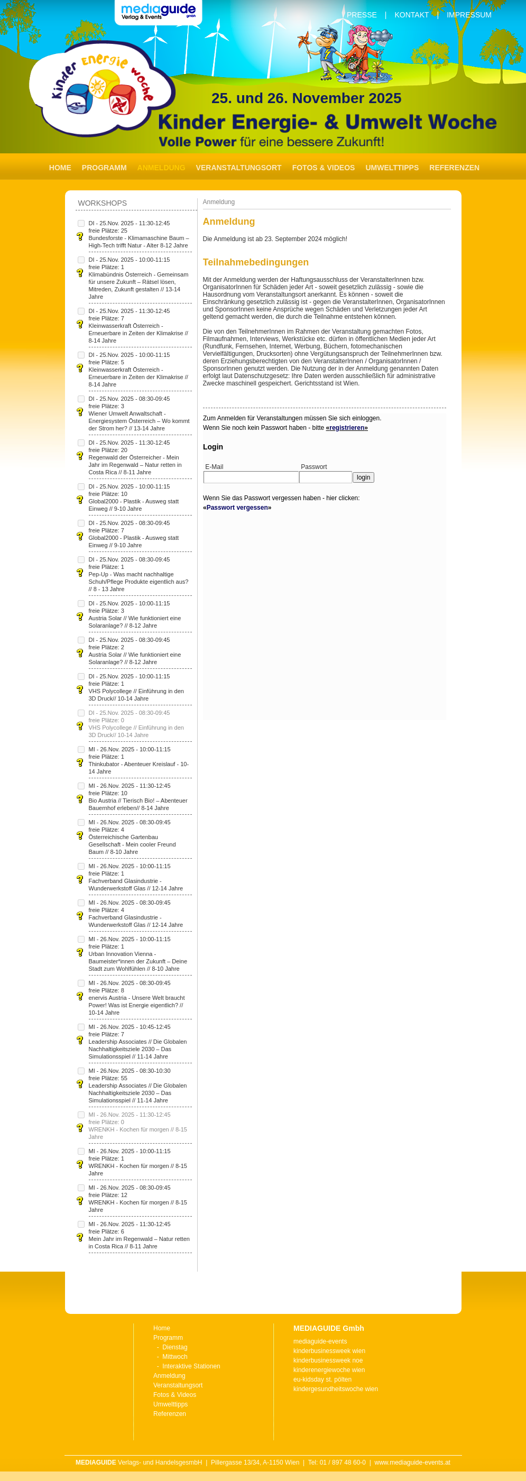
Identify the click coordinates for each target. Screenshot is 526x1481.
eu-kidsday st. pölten (322, 1379)
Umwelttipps (392, 167)
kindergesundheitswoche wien (335, 1389)
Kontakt (411, 15)
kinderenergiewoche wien (329, 1370)
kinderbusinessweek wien (329, 1351)
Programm (104, 167)
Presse (362, 15)
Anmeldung (169, 1375)
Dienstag (174, 1347)
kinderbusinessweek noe (328, 1360)
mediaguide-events (320, 1341)
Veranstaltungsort (239, 167)
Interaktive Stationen (191, 1366)
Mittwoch (174, 1356)
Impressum (469, 15)
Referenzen (454, 167)
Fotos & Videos (323, 167)
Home (60, 167)
